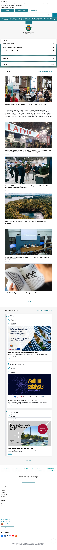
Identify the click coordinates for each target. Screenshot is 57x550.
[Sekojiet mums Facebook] (2, 536)
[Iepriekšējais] (3, 470)
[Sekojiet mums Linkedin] (5, 536)
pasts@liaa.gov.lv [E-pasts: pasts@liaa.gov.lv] (6, 519)
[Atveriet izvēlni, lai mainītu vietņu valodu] (43, 15)
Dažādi (9, 406)
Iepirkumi (3, 492)
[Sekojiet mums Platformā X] (7, 536)
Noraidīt (7, 10)
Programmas (4, 494)
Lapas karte (3, 508)
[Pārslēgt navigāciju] (54, 15)
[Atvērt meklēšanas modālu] (39, 15)
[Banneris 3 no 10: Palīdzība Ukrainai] (28, 469)
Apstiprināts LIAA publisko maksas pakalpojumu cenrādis (21, 293)
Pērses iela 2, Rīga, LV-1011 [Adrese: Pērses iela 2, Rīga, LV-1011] (8, 521)
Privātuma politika (5, 503)
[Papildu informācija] (7, 523)
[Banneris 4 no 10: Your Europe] (40, 469)
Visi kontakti (7, 527)
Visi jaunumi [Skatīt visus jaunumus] (28, 301)
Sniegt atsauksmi (28, 481)
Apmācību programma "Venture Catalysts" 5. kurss (22, 400)
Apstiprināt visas (21, 10)
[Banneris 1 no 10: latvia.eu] (5, 469)
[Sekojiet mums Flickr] (10, 536)
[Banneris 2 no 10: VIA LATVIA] (17, 469)
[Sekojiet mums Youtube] (13, 536)
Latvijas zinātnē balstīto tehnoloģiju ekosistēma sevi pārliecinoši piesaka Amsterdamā (25, 105)
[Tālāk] (54, 470)
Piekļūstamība (4, 505)
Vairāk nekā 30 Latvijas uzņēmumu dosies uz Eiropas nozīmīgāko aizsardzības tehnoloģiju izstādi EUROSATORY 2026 (27, 186)
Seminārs (10, 358)
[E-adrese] (3, 524)
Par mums (3, 496)
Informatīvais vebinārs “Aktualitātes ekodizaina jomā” (23, 352)
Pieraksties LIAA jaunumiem (7, 510)
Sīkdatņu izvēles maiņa (6, 512)
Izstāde (9, 453)
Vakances (3, 490)
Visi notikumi (28, 460)
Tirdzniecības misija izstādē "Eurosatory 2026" (21, 448)
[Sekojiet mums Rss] (16, 536)
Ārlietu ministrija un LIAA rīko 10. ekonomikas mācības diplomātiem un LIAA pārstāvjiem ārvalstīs (27, 258)
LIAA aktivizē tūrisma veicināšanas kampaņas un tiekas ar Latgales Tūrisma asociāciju (26, 222)
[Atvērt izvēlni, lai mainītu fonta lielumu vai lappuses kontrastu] (49, 15)
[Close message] (54, 19)
